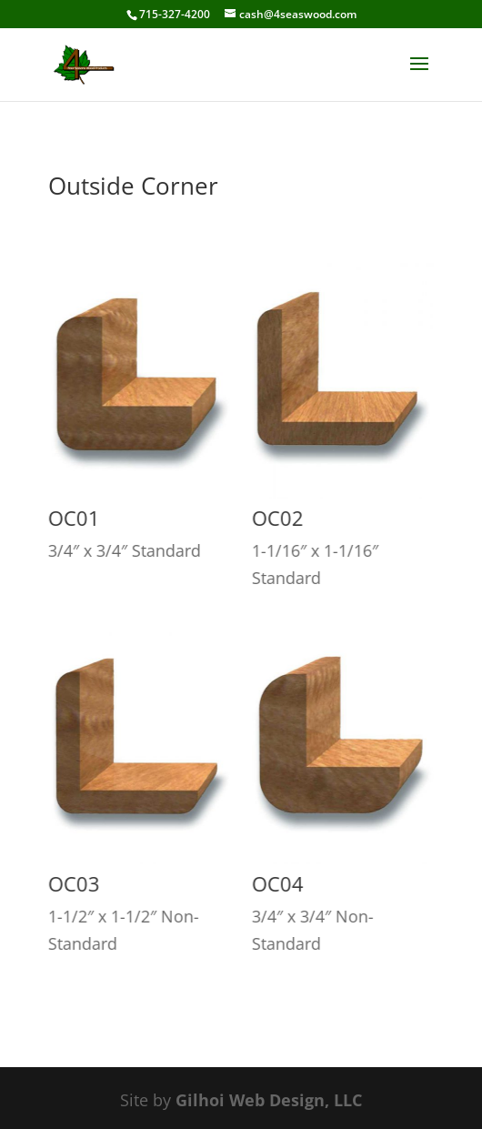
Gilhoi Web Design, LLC (269, 1100)
